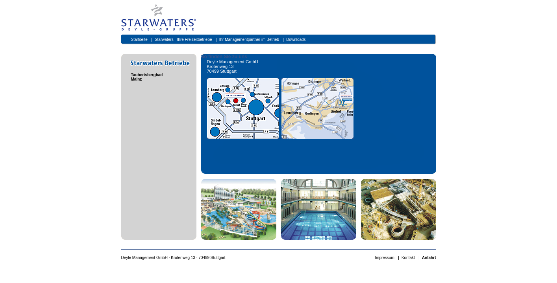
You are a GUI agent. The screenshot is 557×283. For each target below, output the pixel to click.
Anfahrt (429, 257)
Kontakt (408, 257)
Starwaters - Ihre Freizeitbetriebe (183, 39)
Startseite (139, 39)
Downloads (295, 39)
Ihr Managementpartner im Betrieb (249, 39)
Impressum (384, 257)
